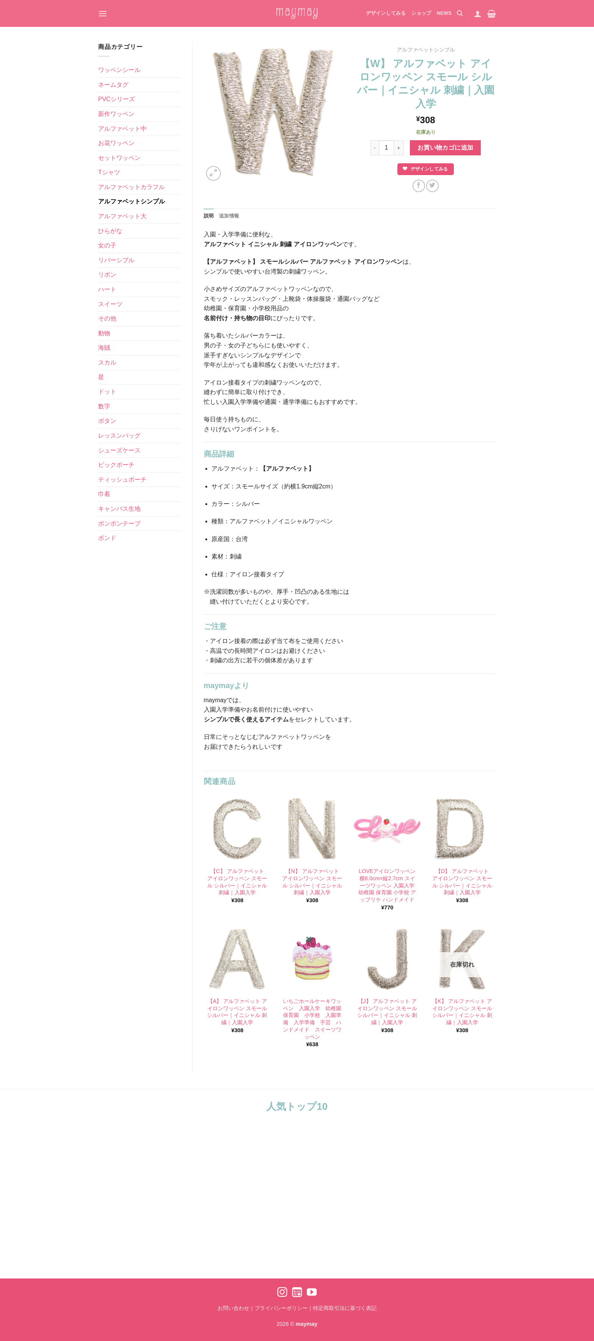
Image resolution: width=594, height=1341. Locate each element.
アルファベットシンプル (131, 201)
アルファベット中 (122, 128)
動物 (104, 333)
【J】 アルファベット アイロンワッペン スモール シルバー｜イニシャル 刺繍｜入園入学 (387, 1011)
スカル (107, 362)
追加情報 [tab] (229, 216)
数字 (104, 406)
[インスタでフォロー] (282, 1293)
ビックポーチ (116, 465)
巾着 (104, 494)
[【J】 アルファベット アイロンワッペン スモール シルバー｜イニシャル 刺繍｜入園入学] (387, 959)
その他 (107, 318)
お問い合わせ (233, 1308)
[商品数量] (386, 147)
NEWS (444, 13)
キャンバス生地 (119, 508)
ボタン (107, 421)
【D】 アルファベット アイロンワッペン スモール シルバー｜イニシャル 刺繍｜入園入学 (462, 881)
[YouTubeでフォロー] (312, 1293)
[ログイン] (477, 13)
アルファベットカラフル (131, 187)
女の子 (107, 245)
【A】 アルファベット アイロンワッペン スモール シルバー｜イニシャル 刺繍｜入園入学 (237, 1011)
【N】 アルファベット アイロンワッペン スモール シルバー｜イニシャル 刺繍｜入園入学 (312, 881)
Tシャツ (109, 172)
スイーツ (110, 304)
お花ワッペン (116, 143)
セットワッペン (119, 158)
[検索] (460, 13)
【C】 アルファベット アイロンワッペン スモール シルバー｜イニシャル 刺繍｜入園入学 (237, 881)
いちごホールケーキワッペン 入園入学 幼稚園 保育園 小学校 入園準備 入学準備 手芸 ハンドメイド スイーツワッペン (312, 1019)
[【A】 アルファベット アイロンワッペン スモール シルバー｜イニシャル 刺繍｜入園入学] (237, 959)
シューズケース (119, 450)
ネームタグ (113, 84)
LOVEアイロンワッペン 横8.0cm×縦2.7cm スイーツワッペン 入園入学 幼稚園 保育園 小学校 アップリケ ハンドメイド (387, 885)
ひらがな (110, 231)
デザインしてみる (386, 13)
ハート (107, 289)
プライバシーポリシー (281, 1308)
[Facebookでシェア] (419, 186)
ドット (107, 391)
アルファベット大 (122, 216)
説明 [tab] (209, 216)
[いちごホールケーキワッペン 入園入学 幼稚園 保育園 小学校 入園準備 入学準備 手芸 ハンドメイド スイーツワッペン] (312, 959)
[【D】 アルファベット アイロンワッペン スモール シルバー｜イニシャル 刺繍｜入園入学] (462, 829)
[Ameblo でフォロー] (297, 1293)
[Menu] (102, 13)
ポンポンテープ (119, 523)
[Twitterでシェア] (432, 186)
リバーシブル (116, 260)
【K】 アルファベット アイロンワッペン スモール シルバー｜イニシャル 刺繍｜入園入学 (462, 1011)
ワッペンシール (119, 70)
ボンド (107, 538)
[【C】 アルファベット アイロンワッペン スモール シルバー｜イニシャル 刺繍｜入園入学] (237, 829)
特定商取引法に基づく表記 (345, 1308)
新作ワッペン (116, 114)
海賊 (104, 347)
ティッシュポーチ (122, 479)
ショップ (421, 13)
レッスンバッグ (119, 435)
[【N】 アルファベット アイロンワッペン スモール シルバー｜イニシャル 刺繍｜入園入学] (312, 829)
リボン (107, 274)
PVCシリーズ (116, 99)
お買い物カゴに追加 (445, 147)
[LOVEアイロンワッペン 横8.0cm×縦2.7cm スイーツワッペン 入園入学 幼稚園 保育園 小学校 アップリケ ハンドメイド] (387, 829)
